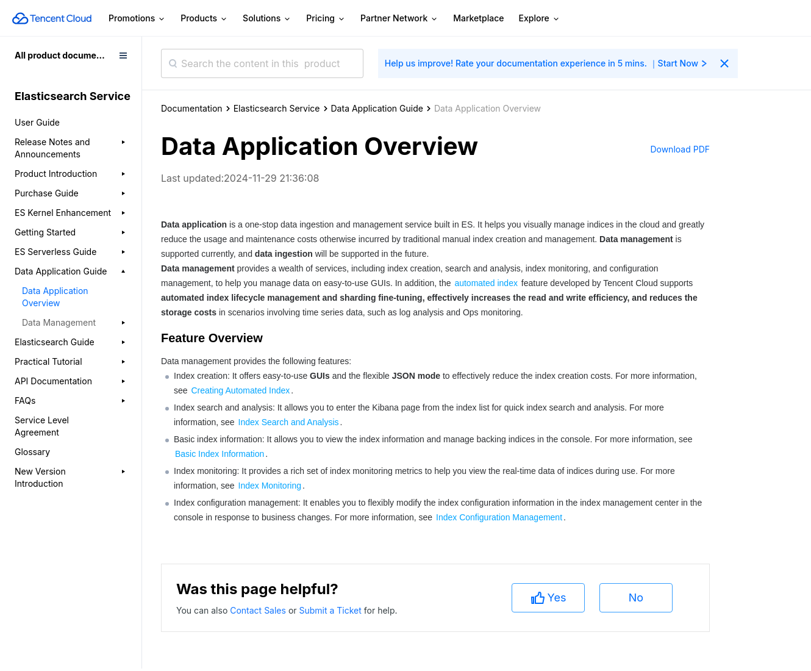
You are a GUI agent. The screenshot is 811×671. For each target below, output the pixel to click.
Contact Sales (259, 610)
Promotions (137, 18)
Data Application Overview (55, 296)
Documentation (192, 108)
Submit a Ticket (331, 610)
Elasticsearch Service (277, 108)
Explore (539, 18)
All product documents (62, 55)
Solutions (267, 18)
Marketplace (478, 18)
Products (204, 18)
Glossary (32, 452)
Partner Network (399, 18)
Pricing (326, 18)
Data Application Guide (377, 108)
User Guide (37, 122)
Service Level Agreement (42, 426)
